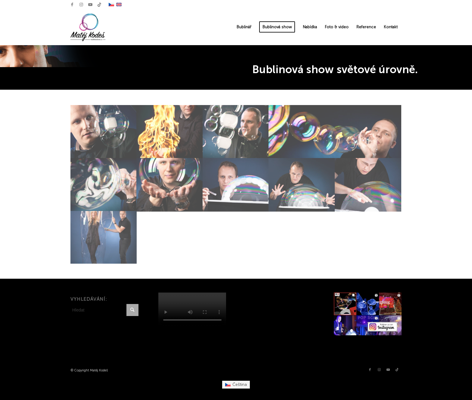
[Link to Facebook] (72, 4)
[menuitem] (244, 27)
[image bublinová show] (236, 184)
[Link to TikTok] (99, 4)
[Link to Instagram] (81, 4)
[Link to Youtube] (90, 4)
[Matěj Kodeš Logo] (92, 27)
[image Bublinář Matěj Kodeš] (236, 131)
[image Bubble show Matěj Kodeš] (103, 131)
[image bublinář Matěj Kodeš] (103, 237)
